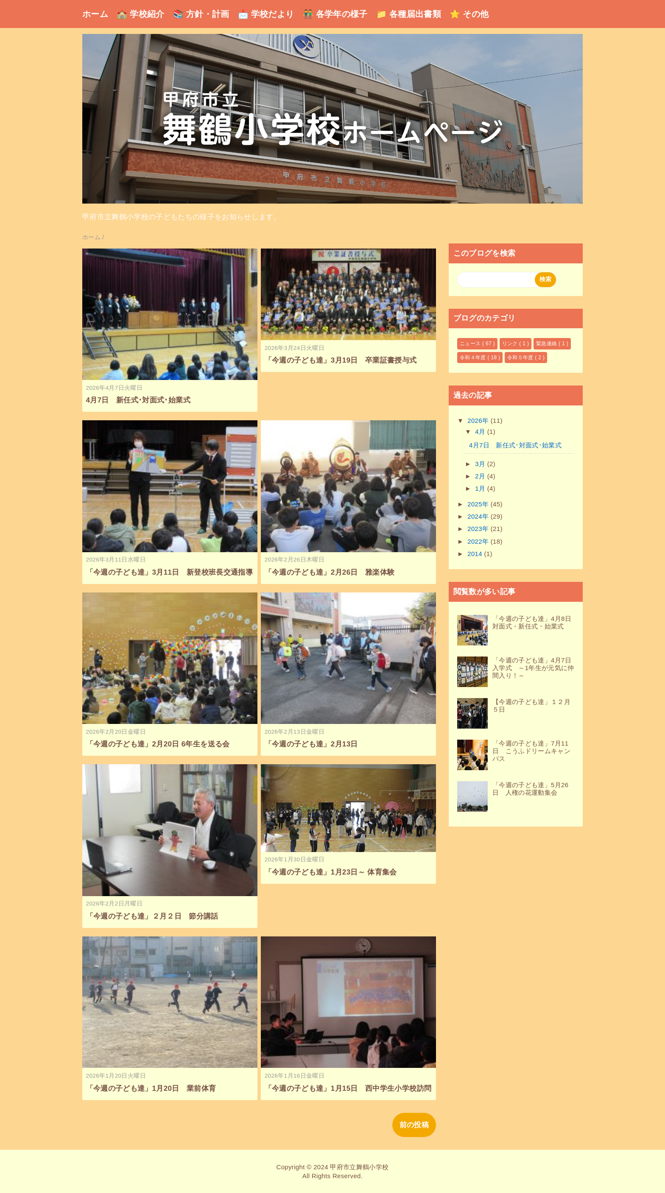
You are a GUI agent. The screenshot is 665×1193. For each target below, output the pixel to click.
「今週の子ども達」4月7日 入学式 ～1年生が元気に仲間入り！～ (535, 668)
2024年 (479, 516)
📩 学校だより (266, 14)
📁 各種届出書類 (408, 14)
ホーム (95, 14)
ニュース (471, 343)
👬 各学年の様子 (335, 14)
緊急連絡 (547, 343)
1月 (481, 488)
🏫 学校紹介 (141, 14)
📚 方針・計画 (201, 14)
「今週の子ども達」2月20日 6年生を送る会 (158, 744)
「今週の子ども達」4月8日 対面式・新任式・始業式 (535, 622)
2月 (481, 476)
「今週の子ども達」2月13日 (311, 744)
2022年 (479, 541)
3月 (481, 463)
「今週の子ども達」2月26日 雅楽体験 (330, 572)
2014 (475, 553)
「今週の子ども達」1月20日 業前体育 (151, 1088)
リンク (511, 343)
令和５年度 (521, 357)
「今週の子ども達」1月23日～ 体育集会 (331, 872)
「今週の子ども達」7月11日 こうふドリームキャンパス (531, 751)
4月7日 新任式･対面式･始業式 (138, 400)
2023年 (479, 528)
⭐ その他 (469, 14)
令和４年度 (473, 357)
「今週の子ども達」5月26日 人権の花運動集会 (530, 788)
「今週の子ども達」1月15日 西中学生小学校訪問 (348, 1088)
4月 (481, 431)
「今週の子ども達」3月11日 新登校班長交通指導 (169, 572)
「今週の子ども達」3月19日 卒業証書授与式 (341, 360)
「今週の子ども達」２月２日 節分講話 (152, 916)
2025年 (479, 504)
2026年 (479, 420)
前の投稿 (414, 1125)
